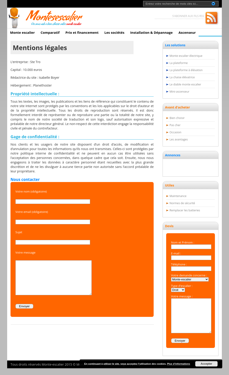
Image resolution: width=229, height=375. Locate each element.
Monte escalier (22, 32)
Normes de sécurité (182, 203)
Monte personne (88, 371)
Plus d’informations (178, 363)
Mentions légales (117, 371)
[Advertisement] (191, 166)
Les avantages (179, 139)
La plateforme (179, 63)
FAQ (137, 371)
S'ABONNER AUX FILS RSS (188, 16)
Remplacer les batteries (185, 210)
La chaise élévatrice (182, 77)
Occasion (175, 132)
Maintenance (178, 196)
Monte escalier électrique (186, 56)
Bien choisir (177, 118)
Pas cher (175, 125)
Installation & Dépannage (151, 32)
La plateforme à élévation (186, 70)
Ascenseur (187, 32)
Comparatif (49, 32)
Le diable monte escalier (185, 84)
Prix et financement (81, 32)
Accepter (206, 363)
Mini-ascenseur (179, 91)
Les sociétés (114, 32)
